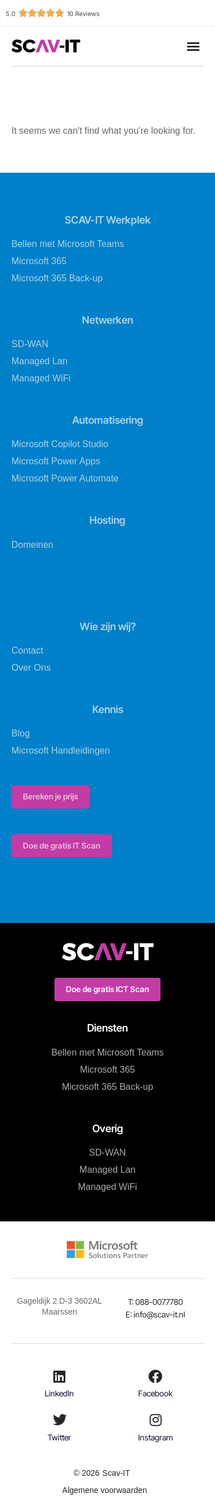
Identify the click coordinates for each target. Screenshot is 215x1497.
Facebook (155, 1393)
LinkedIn (59, 1393)
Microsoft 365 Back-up (57, 278)
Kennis (107, 709)
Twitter (59, 1437)
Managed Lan (39, 361)
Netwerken (107, 320)
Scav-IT (116, 1473)
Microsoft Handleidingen (60, 750)
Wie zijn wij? (108, 626)
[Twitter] (60, 1420)
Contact (27, 650)
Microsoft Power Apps (55, 461)
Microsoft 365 (39, 261)
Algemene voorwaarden (104, 1490)
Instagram (155, 1437)
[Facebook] (155, 1376)
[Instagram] (155, 1420)
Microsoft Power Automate (65, 478)
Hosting (107, 520)
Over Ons (30, 667)
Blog (20, 733)
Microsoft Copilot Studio (59, 444)
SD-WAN (29, 344)
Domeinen (32, 545)
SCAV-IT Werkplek (108, 220)
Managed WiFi (41, 378)
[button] (193, 46)
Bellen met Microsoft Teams (67, 244)
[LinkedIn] (60, 1376)
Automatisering (107, 420)
